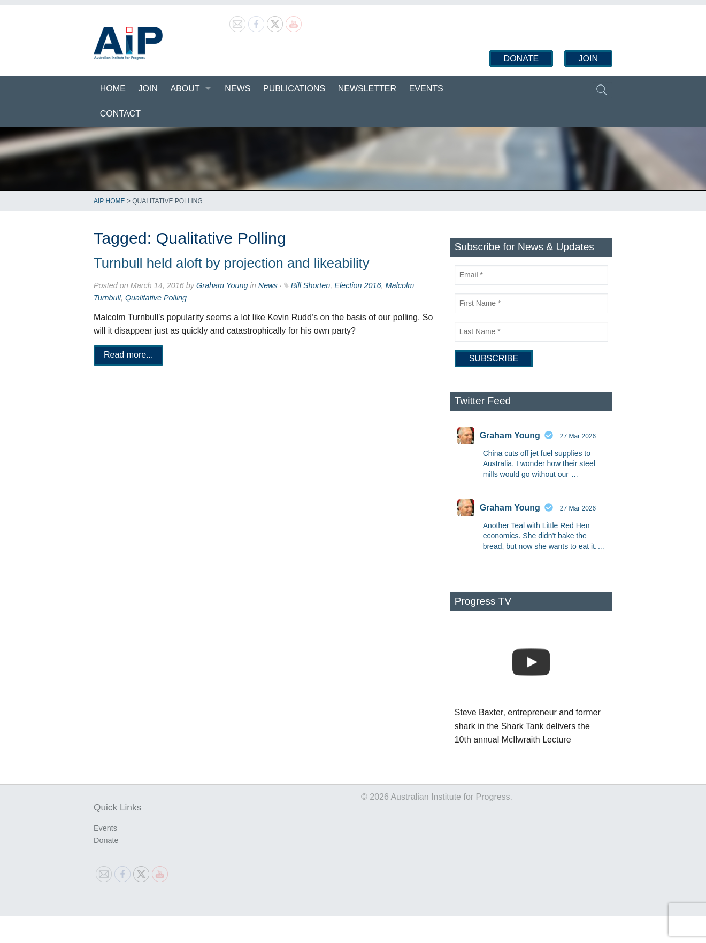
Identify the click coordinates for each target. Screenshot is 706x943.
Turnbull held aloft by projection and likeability (232, 263)
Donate (521, 58)
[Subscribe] (494, 358)
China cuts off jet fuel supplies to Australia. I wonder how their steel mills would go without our (539, 463)
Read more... (128, 355)
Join (588, 58)
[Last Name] (531, 332)
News (237, 88)
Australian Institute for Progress (128, 43)
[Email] (531, 275)
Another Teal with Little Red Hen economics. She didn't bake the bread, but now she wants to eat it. (540, 536)
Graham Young (222, 285)
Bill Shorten (311, 285)
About (184, 88)
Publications (294, 88)
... (575, 474)
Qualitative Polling (156, 297)
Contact (120, 113)
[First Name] (531, 303)
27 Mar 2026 (578, 436)
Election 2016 (357, 285)
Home (113, 88)
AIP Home (109, 201)
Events (426, 88)
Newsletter (367, 88)
